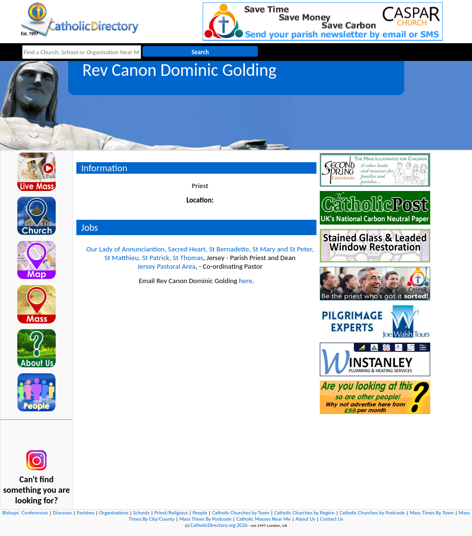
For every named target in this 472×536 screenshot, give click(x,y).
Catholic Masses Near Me (263, 519)
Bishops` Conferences (25, 513)
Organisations (114, 513)
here (245, 280)
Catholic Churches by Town (240, 513)
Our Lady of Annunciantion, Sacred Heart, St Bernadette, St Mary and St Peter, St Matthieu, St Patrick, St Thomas (200, 253)
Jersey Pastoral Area (166, 266)
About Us (305, 519)
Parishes (86, 513)
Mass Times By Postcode (205, 519)
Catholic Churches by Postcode (372, 513)
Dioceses (62, 513)
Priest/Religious (171, 513)
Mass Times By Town (432, 513)
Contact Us (331, 519)
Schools (141, 513)
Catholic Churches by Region (304, 513)
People (200, 513)
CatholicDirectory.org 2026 (218, 525)
